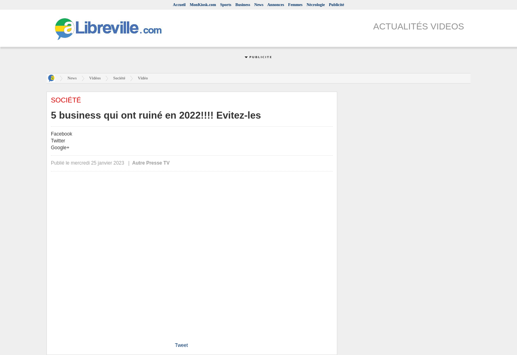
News (258, 4)
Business (242, 4)
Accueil (179, 4)
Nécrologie (316, 4)
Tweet (181, 345)
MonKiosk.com (203, 4)
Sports (225, 4)
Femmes (295, 4)
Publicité (336, 4)
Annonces (275, 4)
